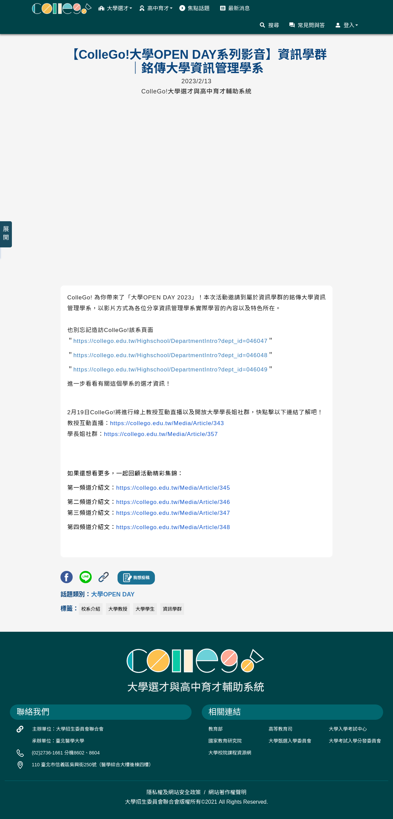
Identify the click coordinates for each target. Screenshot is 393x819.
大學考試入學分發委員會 (355, 741)
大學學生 (145, 609)
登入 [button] (346, 25)
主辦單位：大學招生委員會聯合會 (68, 729)
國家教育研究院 (225, 741)
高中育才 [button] (156, 8)
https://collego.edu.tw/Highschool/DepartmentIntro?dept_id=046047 (170, 341)
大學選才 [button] (115, 8)
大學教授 (117, 609)
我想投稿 (136, 577)
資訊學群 (172, 609)
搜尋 (269, 25)
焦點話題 (194, 8)
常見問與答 (307, 25)
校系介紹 (90, 609)
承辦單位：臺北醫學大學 (58, 741)
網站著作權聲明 (228, 792)
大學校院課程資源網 (230, 752)
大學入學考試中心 (348, 729)
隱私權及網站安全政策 (173, 792)
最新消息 (235, 8)
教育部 (216, 729)
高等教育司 (280, 729)
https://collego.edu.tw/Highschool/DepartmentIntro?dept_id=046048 (170, 355)
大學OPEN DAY (113, 594)
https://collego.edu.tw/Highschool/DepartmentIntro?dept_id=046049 (170, 369)
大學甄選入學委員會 (290, 741)
